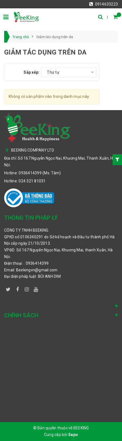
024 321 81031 (32, 181)
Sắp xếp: (31, 72)
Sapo (73, 434)
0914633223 (103, 4)
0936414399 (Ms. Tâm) (40, 173)
